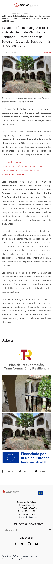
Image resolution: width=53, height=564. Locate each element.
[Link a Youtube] (36, 544)
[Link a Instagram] (29, 544)
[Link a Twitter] (22, 544)
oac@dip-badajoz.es (29, 517)
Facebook (10, 471)
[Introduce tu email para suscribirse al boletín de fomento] (26, 530)
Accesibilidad (6, 556)
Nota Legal (34, 556)
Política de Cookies (8, 559)
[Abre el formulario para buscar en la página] (4, 4)
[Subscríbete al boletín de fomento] (50, 530)
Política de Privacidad (20, 556)
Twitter (26, 471)
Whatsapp (43, 471)
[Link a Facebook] (15, 544)
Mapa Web (21, 559)
